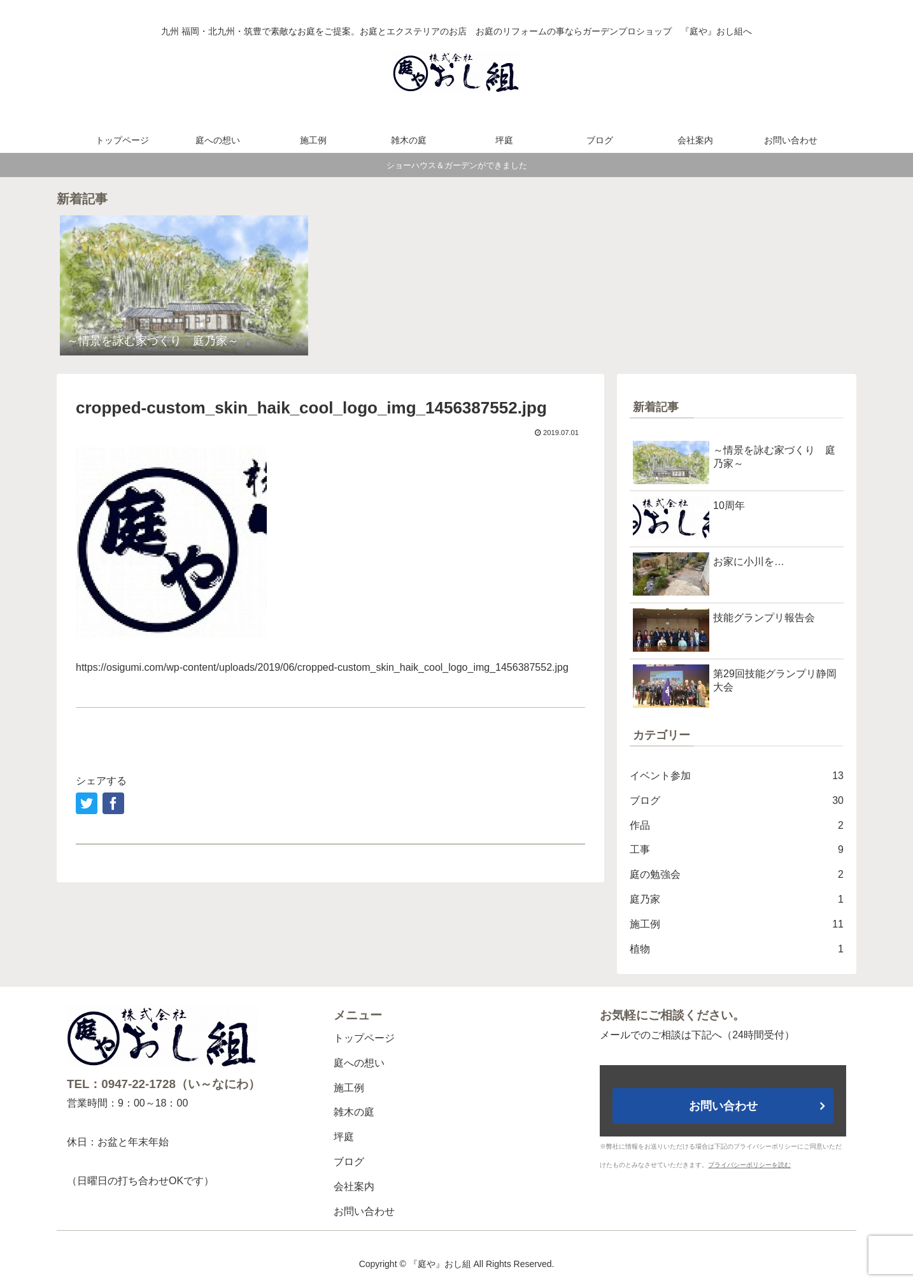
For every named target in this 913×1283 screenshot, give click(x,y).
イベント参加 (737, 776)
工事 (737, 850)
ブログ (737, 801)
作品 (737, 826)
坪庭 (344, 1136)
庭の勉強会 (737, 875)
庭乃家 (737, 900)
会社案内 (354, 1186)
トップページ (364, 1038)
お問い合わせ (364, 1211)
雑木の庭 (354, 1112)
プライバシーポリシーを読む (749, 1164)
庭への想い (359, 1062)
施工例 (737, 924)
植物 (737, 949)
